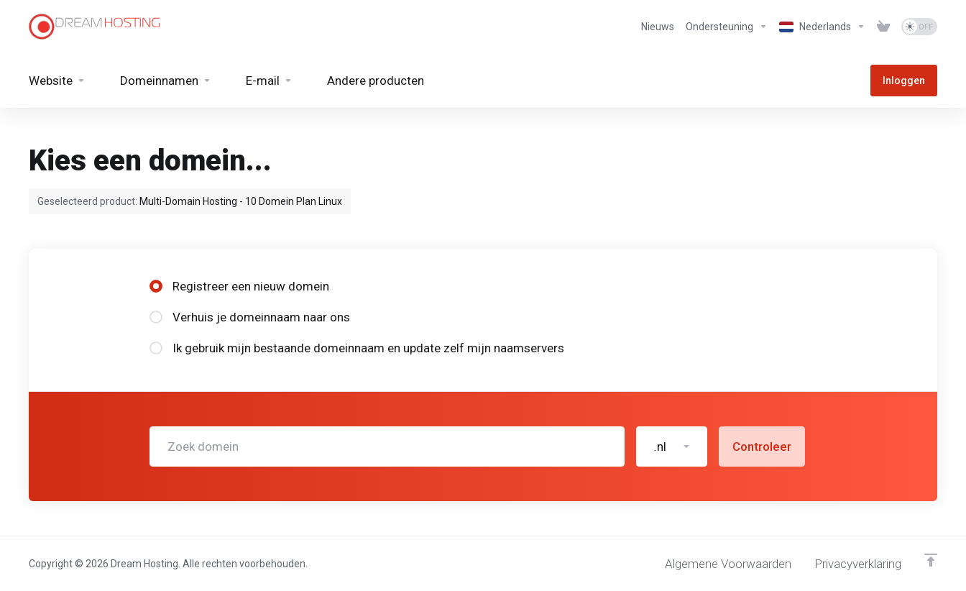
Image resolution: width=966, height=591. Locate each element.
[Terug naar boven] (931, 560)
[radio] (156, 286)
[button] (671, 446)
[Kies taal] (822, 27)
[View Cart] (883, 27)
